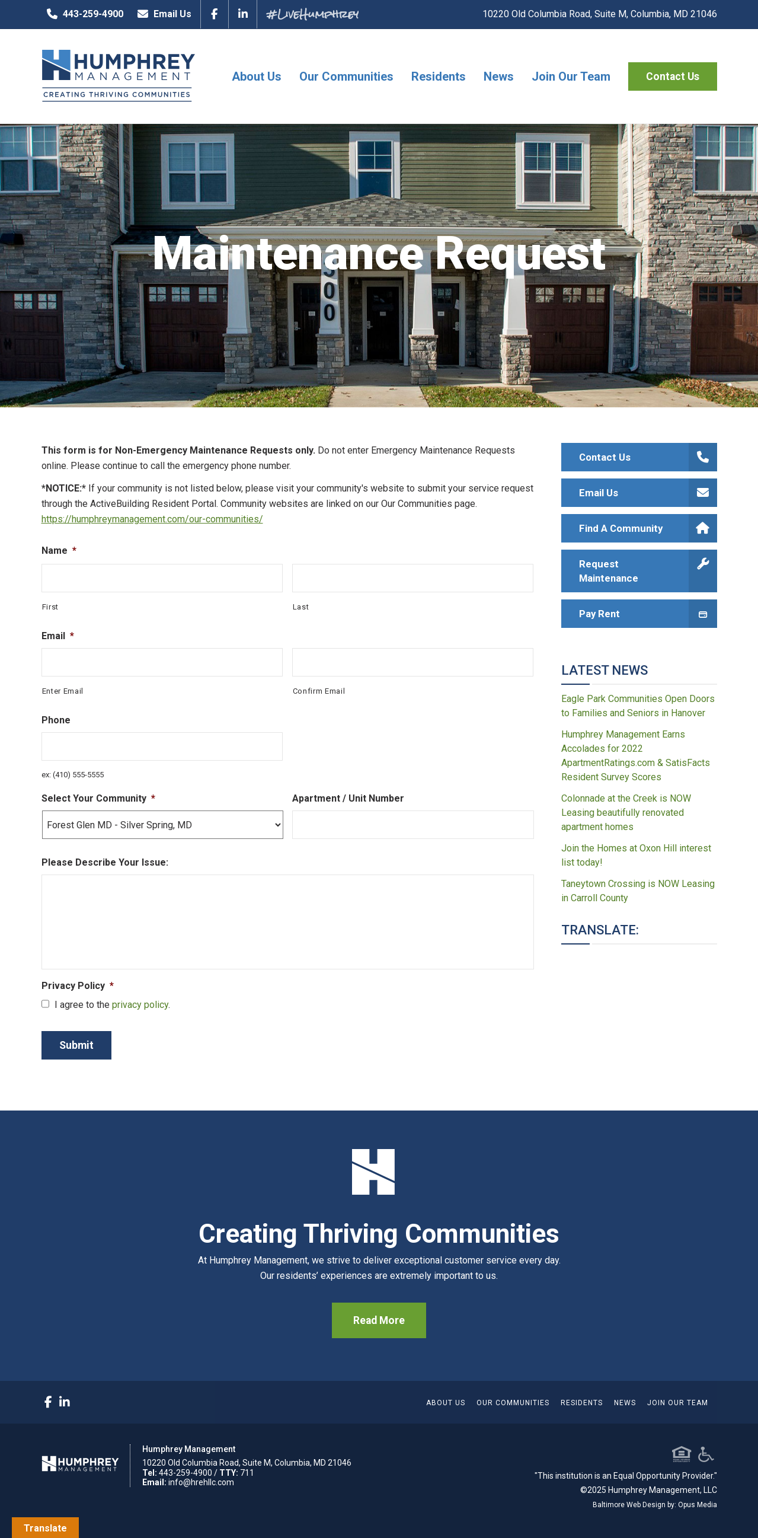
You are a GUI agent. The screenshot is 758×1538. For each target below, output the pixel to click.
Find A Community (648, 528)
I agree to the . (112, 1004)
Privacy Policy (77, 985)
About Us (257, 76)
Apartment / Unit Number (348, 798)
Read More (379, 1320)
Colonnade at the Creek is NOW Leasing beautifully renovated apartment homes (626, 812)
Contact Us (672, 76)
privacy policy (140, 1004)
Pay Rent (648, 613)
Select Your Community (98, 798)
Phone (56, 720)
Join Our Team (571, 76)
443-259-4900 (82, 14)
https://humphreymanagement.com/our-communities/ (152, 519)
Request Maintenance (648, 571)
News (499, 76)
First (50, 606)
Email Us (161, 14)
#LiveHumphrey (312, 14)
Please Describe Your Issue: (104, 862)
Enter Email (63, 691)
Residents (438, 76)
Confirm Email (319, 691)
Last (301, 606)
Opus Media (697, 1505)
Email (57, 636)
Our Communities (346, 76)
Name (58, 550)
